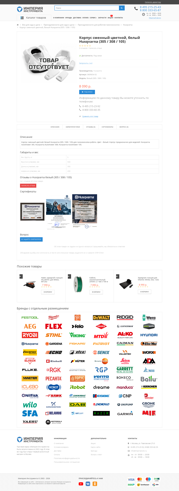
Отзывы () (90, 127)
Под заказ (87, 92)
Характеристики (73, 127)
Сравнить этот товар (90, 116)
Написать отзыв (95, 48)
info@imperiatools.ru (139, 451)
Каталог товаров (36, 17)
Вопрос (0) (124, 127)
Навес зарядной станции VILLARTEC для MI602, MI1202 (52, 280)
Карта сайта (95, 447)
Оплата (57, 454)
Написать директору (153, 2)
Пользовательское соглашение (67, 462)
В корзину (48, 292)
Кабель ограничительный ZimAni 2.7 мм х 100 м (99, 280)
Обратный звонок (155, 18)
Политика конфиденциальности (67, 458)
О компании (59, 443)
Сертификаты (107, 127)
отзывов (83, 48)
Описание (55, 127)
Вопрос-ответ (96, 454)
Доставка (57, 451)
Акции (93, 443)
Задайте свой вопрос (31, 239)
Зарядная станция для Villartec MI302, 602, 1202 (148, 279)
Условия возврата (61, 447)
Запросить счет (86, 63)
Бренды (94, 451)
